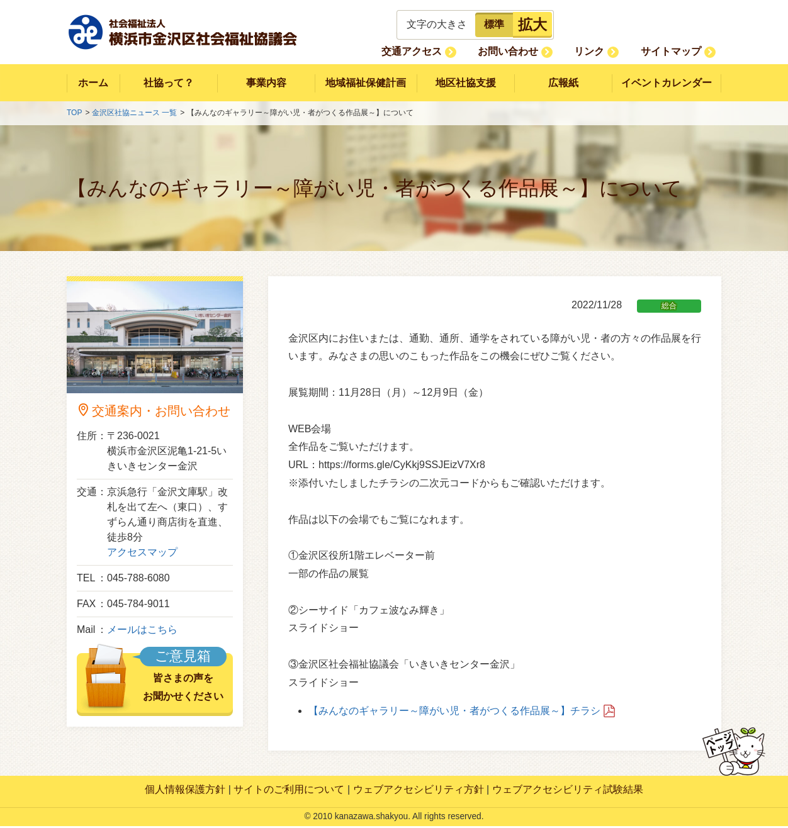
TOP (74, 115)
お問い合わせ (537, 51)
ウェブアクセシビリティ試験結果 (567, 791)
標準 (494, 24)
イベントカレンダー (667, 83)
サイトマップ (676, 51)
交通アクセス (452, 51)
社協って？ (168, 83)
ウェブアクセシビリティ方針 (418, 791)
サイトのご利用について (289, 791)
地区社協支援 (466, 83)
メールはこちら (142, 632)
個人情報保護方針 (185, 791)
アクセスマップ (142, 554)
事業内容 (266, 83)
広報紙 (563, 83)
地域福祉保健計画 (365, 83)
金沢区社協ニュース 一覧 (134, 115)
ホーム (93, 83)
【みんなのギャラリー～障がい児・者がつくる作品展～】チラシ (454, 712)
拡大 (532, 24)
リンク (607, 51)
